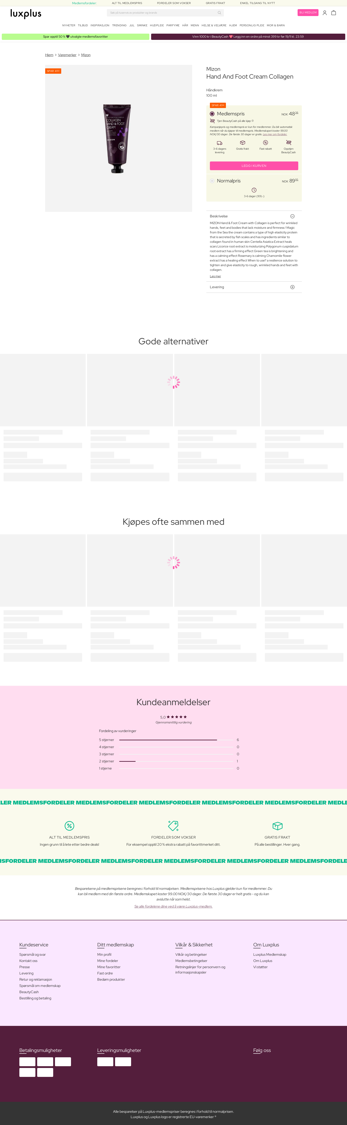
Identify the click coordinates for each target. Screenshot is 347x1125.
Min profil (104, 952)
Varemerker (67, 53)
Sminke (142, 26)
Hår (185, 26)
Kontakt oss (28, 959)
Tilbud (83, 26)
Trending (119, 26)
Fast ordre (105, 971)
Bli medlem (308, 13)
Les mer (215, 274)
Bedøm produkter (111, 977)
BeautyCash (29, 990)
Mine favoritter (109, 965)
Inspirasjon (100, 26)
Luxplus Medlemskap (269, 952)
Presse (24, 965)
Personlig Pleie (252, 26)
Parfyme (173, 26)
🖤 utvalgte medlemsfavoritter (75, 35)
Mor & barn (276, 26)
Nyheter (68, 26)
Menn (195, 26)
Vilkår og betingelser (191, 952)
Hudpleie (157, 26)
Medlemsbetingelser (191, 959)
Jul (132, 26)
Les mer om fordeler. (275, 132)
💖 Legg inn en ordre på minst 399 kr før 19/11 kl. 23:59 (248, 35)
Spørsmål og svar (32, 952)
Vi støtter (260, 965)
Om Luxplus (262, 959)
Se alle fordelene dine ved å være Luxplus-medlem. (173, 904)
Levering (26, 971)
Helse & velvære (214, 26)
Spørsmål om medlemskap (40, 984)
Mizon (86, 53)
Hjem (233, 26)
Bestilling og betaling (35, 996)
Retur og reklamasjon (35, 977)
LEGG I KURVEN (254, 164)
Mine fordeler (107, 959)
